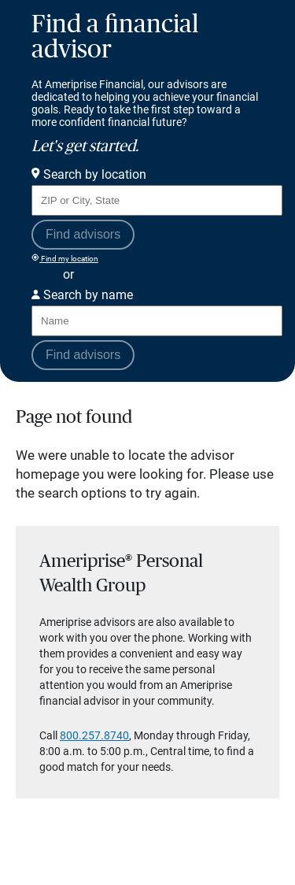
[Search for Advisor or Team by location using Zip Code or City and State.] (156, 200)
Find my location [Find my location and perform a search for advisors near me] (64, 258)
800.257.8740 (94, 735)
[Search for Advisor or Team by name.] (156, 320)
